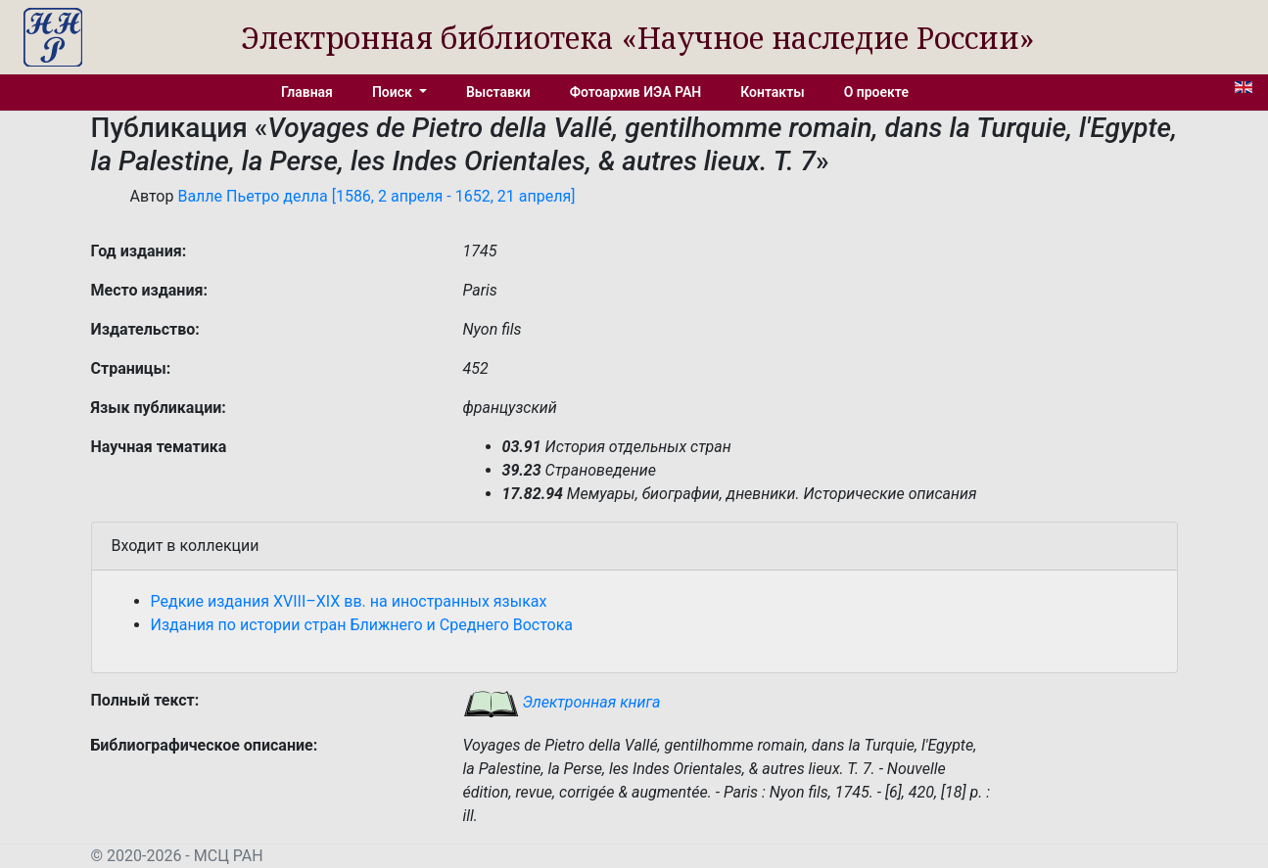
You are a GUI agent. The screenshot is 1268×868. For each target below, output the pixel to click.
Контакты (772, 92)
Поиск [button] (393, 92)
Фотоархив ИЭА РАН (636, 92)
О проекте (876, 92)
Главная (307, 92)
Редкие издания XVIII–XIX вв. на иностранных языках (349, 601)
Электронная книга (562, 702)
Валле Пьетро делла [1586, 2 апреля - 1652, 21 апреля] (376, 196)
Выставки (498, 92)
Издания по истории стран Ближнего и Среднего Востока (362, 625)
